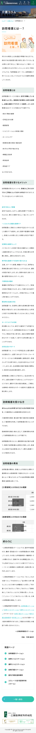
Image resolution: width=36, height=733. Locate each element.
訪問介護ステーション (21, 614)
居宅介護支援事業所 (15, 675)
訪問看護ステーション (16, 653)
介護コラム (10, 21)
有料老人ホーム (17, 618)
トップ (3, 21)
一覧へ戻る (18, 699)
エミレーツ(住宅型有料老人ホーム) (17, 682)
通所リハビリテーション (16, 664)
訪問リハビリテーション (11, 610)
